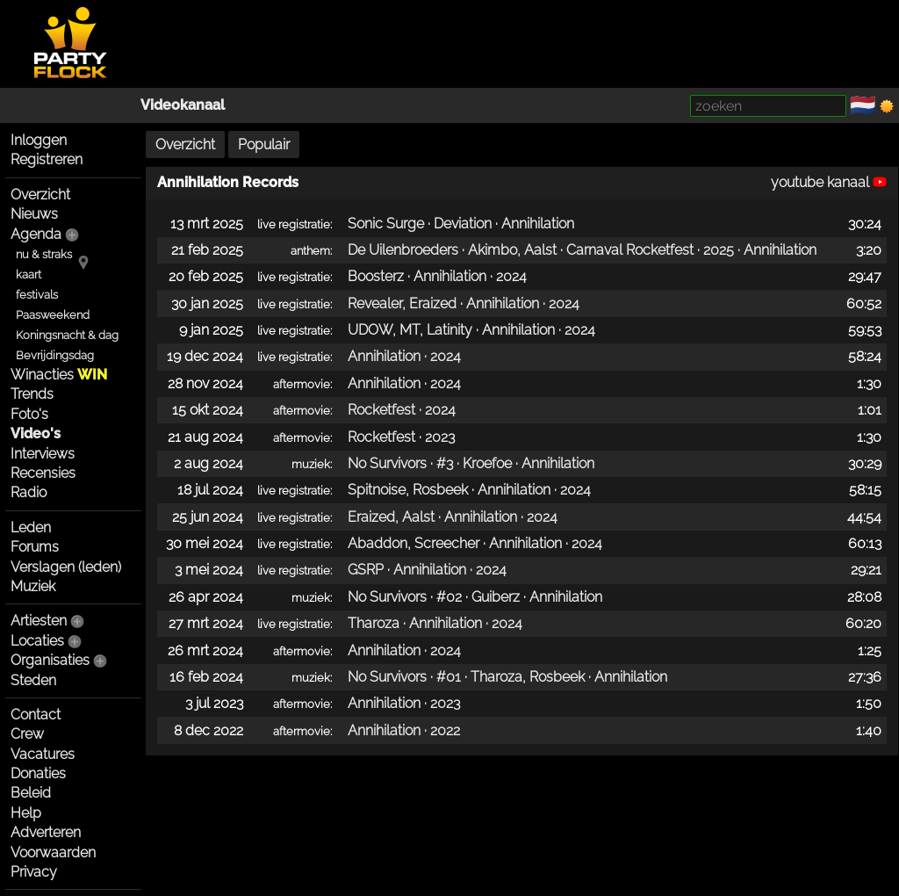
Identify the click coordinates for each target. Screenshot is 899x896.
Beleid (31, 792)
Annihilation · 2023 (404, 703)
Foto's (29, 414)
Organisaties (50, 660)
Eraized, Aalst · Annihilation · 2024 (452, 517)
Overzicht (40, 194)
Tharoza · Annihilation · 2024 (435, 623)
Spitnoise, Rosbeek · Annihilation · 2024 (469, 489)
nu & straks (44, 254)
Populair (264, 144)
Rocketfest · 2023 (401, 437)
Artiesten (39, 620)
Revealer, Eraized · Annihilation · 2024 (463, 303)
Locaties (37, 640)
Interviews (43, 453)
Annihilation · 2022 (404, 730)
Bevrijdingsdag (55, 355)
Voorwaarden (53, 852)
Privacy (34, 871)
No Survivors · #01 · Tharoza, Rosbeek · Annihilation (507, 676)
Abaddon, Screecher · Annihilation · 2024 (475, 543)
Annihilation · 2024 (404, 356)
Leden (31, 527)
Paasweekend (53, 315)
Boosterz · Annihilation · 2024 (437, 276)
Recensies (43, 473)
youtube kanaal (829, 182)
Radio (29, 492)
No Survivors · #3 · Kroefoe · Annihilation (471, 463)
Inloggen (39, 140)
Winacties (59, 374)
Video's (36, 433)
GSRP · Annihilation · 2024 (427, 569)
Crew (27, 734)
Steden (33, 680)
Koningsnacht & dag (67, 335)
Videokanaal (182, 105)
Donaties (38, 773)
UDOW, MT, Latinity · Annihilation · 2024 (471, 330)
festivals (37, 294)
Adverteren (46, 832)
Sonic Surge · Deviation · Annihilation (461, 223)
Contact (36, 714)
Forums (35, 546)
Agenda (36, 234)
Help (26, 813)
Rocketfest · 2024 (402, 409)
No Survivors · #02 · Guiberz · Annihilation (475, 597)
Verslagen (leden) (66, 567)
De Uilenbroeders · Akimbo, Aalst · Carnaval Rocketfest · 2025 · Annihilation (582, 250)
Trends (32, 394)
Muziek (33, 586)
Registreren (47, 159)
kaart (28, 274)
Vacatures (43, 754)
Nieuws (34, 214)
